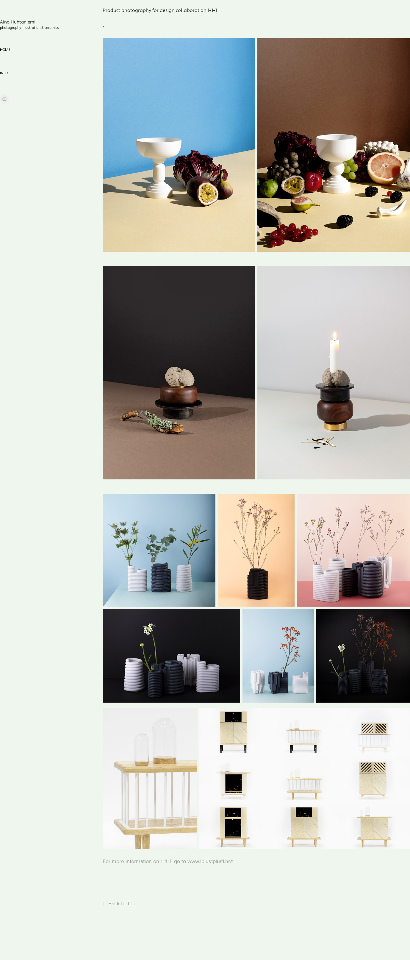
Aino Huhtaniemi (17, 22)
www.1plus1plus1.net (210, 861)
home (5, 50)
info (4, 73)
